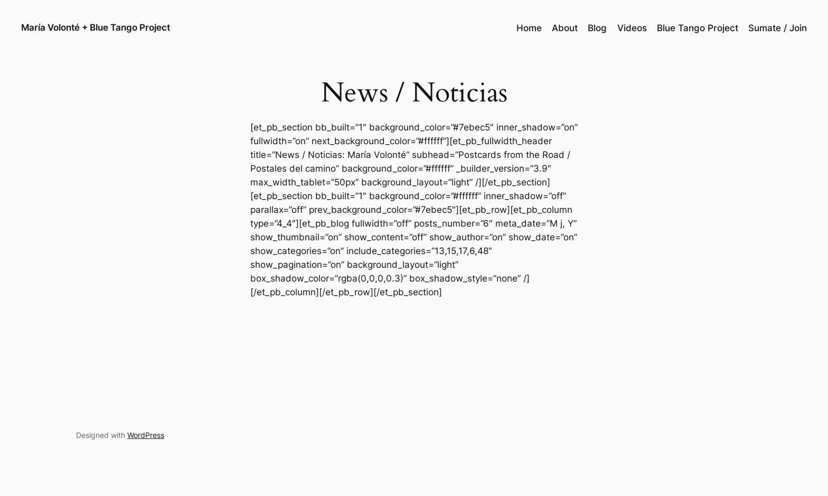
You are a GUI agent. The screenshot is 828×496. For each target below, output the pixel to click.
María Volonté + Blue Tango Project (95, 27)
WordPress (145, 435)
